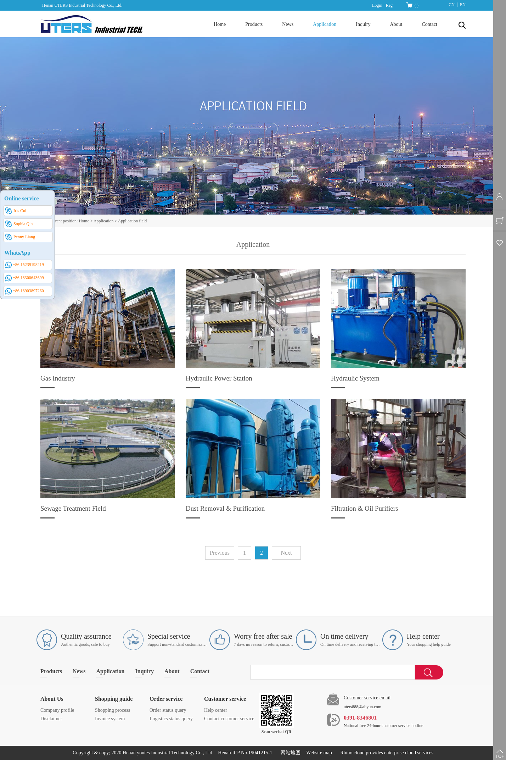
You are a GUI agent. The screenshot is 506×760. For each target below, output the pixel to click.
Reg (389, 5)
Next (286, 553)
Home (220, 24)
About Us (51, 699)
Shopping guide (114, 699)
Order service (166, 699)
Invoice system (110, 718)
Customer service (225, 699)
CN (452, 4)
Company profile (57, 710)
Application (104, 220)
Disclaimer (51, 718)
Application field (132, 220)
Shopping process (112, 710)
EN (463, 4)
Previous (220, 553)
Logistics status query (171, 718)
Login (377, 5)
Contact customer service (229, 718)
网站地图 (289, 752)
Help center (215, 710)
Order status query (168, 710)
